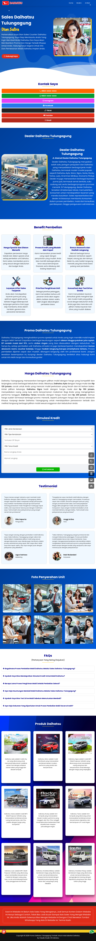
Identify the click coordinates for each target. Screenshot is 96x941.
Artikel (87, 3)
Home (71, 3)
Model (79, 3)
